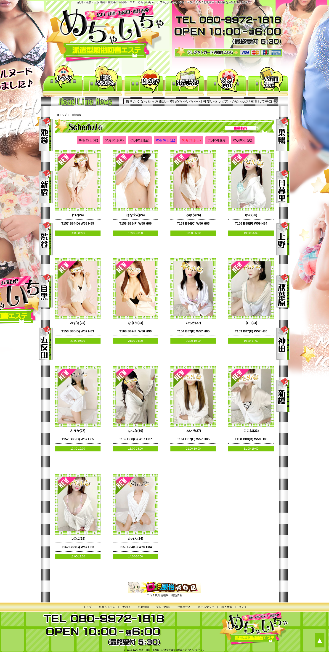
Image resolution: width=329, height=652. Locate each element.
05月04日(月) (217, 140)
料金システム (102, 81)
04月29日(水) (88, 140)
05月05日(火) (242, 140)
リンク (243, 607)
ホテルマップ (206, 607)
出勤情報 (185, 81)
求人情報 (226, 607)
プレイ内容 (226, 81)
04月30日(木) (114, 140)
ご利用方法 (267, 81)
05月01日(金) (139, 140)
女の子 (143, 81)
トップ (61, 81)
